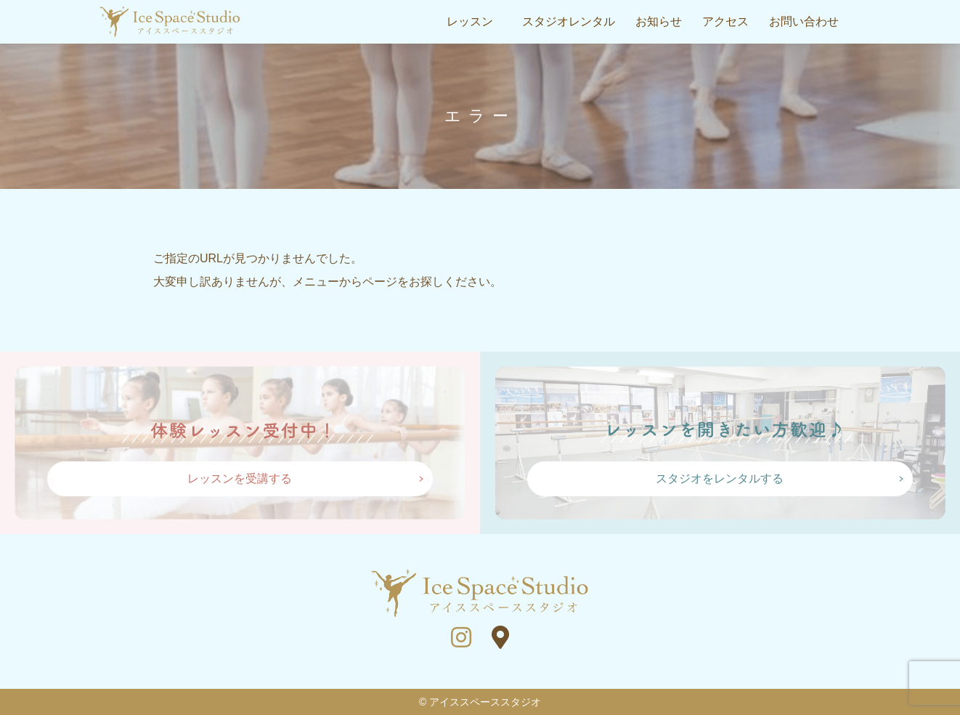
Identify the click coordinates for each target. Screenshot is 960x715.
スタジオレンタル (568, 21)
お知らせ (658, 21)
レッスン (470, 21)
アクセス (725, 21)
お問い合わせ (804, 21)
